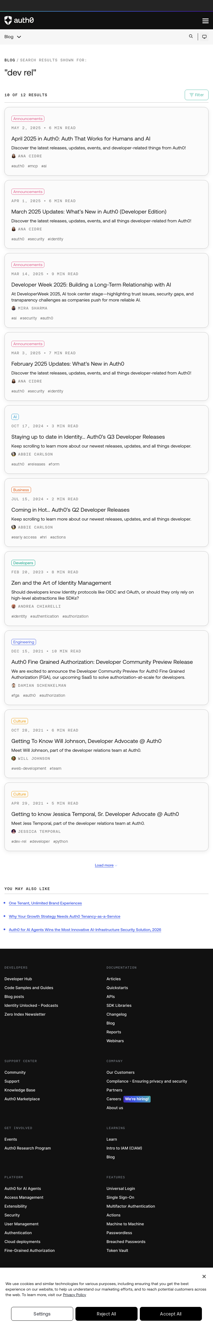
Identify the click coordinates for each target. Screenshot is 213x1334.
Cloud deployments (22, 1241)
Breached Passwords (125, 1241)
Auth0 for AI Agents (22, 1188)
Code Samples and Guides (28, 987)
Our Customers (120, 1072)
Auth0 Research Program (27, 1148)
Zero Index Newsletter (24, 1014)
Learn (111, 1139)
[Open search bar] (191, 36)
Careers (128, 1099)
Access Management (23, 1197)
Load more (106, 865)
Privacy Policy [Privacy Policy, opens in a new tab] (74, 1297)
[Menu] (205, 20)
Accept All (170, 1316)
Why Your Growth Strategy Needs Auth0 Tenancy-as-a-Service (64, 916)
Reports (113, 1032)
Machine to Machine (125, 1224)
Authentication (18, 1233)
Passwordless (119, 1233)
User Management (21, 1224)
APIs (110, 996)
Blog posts (14, 996)
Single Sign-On (120, 1197)
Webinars (115, 1041)
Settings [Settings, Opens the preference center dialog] (42, 1316)
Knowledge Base (19, 1090)
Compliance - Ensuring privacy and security (146, 1081)
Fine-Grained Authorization (29, 1250)
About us (114, 1108)
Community (15, 1072)
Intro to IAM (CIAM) (124, 1148)
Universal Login (120, 1188)
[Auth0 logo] (103, 20)
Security (12, 1215)
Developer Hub (18, 979)
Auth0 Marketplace (22, 1099)
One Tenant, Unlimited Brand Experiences (45, 903)
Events (10, 1139)
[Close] (204, 1279)
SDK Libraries (118, 1005)
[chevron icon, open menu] (19, 36)
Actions (113, 1215)
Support (11, 1081)
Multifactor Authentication (130, 1206)
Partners (114, 1090)
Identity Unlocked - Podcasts (31, 1005)
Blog (8, 36)
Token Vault (117, 1250)
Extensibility (15, 1206)
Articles (113, 979)
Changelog (116, 1014)
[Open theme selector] (204, 36)
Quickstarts (117, 987)
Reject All (106, 1316)
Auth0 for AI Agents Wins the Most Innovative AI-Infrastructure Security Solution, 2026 (85, 929)
